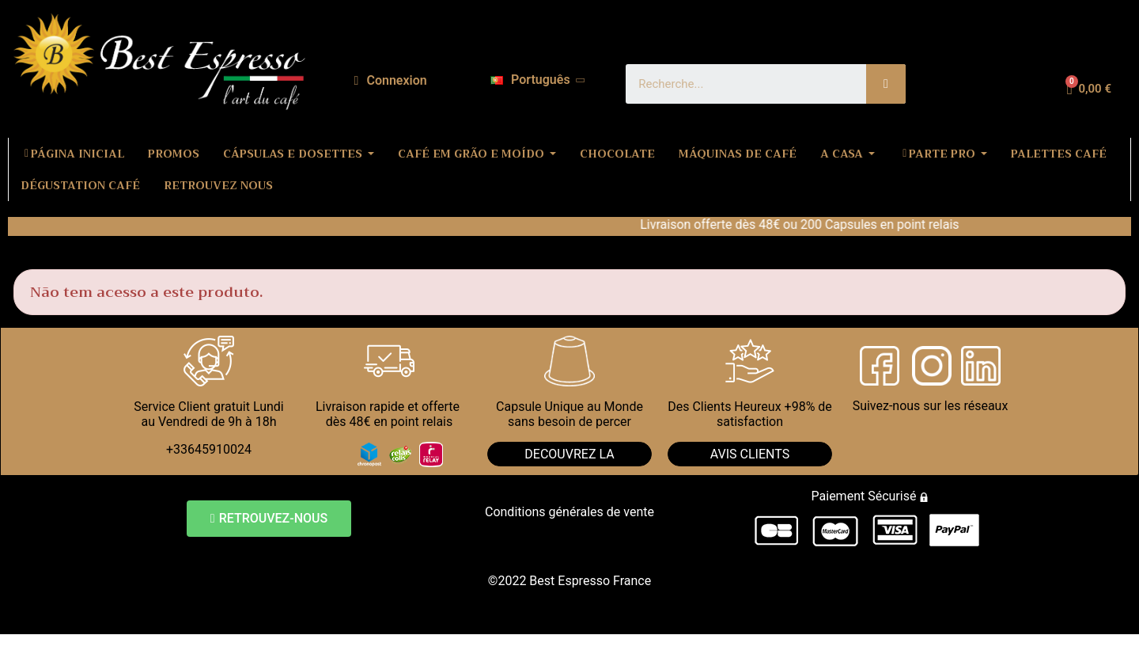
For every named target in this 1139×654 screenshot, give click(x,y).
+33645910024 (209, 449)
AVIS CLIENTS (749, 454)
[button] (269, 518)
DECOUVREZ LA (569, 454)
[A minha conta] (391, 81)
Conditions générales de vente (569, 511)
